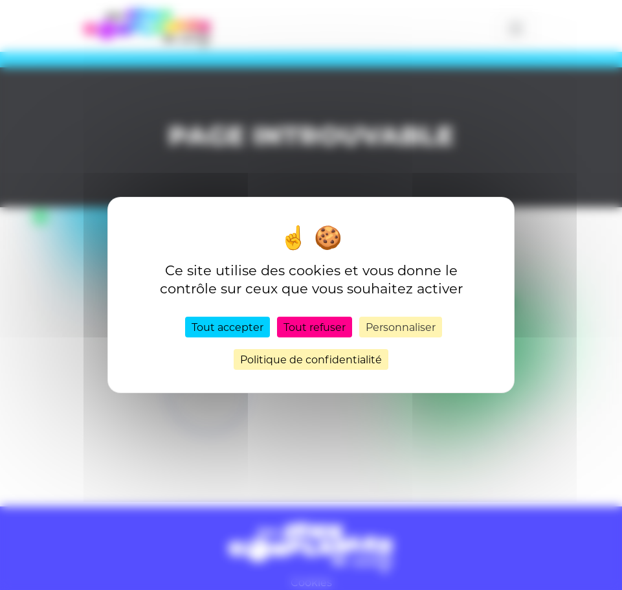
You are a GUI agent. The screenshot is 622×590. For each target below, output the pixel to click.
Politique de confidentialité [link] (311, 359)
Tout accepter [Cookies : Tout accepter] (227, 327)
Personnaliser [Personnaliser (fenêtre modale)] (401, 327)
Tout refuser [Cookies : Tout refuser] (314, 327)
